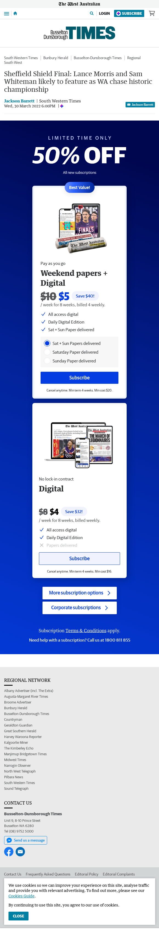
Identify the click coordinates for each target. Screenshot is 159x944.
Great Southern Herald (20, 731)
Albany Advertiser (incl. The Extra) (28, 691)
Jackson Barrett (140, 104)
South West (13, 62)
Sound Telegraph (16, 788)
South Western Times (21, 58)
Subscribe (129, 13)
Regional (134, 58)
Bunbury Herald (55, 58)
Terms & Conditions (86, 630)
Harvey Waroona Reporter (23, 737)
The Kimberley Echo (18, 748)
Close (18, 916)
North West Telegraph (20, 771)
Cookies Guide (21, 896)
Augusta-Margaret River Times (26, 696)
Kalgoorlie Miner (16, 742)
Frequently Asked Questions (48, 874)
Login (104, 13)
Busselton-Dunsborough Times (98, 58)
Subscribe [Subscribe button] (79, 558)
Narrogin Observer (17, 765)
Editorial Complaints (119, 874)
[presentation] (47, 343)
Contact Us (12, 874)
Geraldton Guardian (18, 725)
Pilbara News (13, 777)
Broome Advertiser (17, 702)
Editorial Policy (86, 874)
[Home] (15, 13)
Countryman (13, 719)
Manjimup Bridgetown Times (25, 754)
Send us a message (26, 840)
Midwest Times (15, 760)
